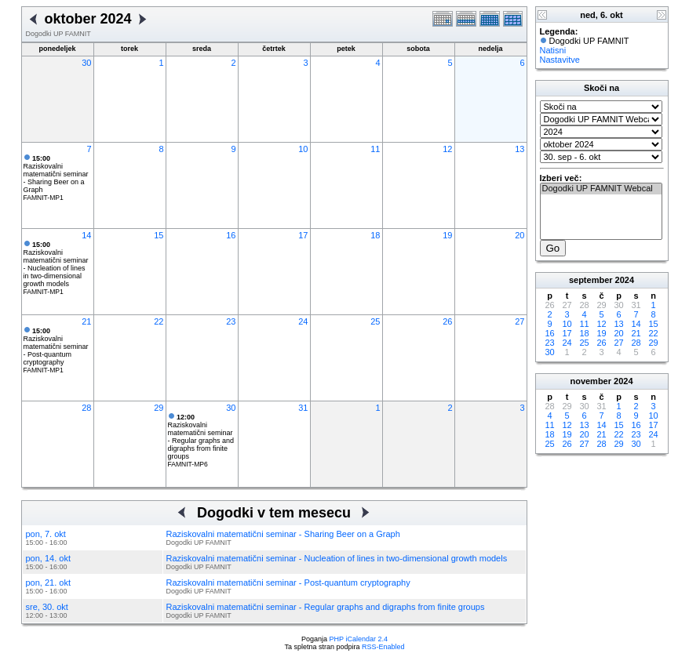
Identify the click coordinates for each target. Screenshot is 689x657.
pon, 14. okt (48, 558)
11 (375, 149)
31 (303, 407)
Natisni (553, 50)
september (591, 280)
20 (519, 235)
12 (447, 149)
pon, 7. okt (46, 534)
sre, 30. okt (47, 607)
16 (230, 235)
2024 (624, 280)
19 (447, 235)
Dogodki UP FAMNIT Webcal (601, 188)
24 (303, 321)
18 (375, 235)
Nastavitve (560, 59)
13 (519, 149)
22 (158, 321)
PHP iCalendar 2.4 (359, 639)
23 (230, 321)
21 (86, 321)
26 (447, 321)
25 (375, 321)
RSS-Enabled (383, 647)
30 (86, 62)
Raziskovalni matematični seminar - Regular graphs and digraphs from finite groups (201, 436)
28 (86, 407)
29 (158, 407)
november (590, 381)
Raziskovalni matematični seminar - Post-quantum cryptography (56, 346)
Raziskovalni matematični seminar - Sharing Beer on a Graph (56, 174)
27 (519, 321)
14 (86, 235)
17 (303, 235)
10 (303, 149)
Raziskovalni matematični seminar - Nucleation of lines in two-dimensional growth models (56, 264)
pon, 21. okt (48, 582)
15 (158, 235)
